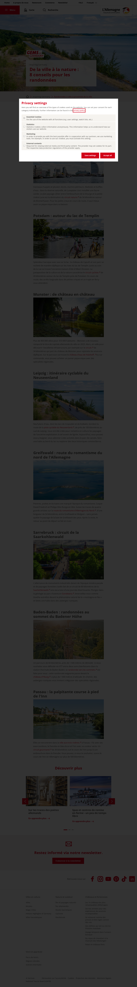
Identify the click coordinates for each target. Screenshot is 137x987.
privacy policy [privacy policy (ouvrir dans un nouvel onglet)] (79, 110)
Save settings (90, 155)
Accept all (107, 155)
